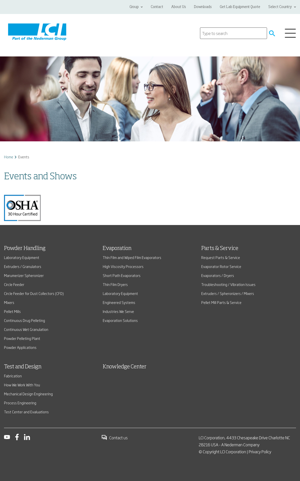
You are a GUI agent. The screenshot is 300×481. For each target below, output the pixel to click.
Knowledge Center (124, 367)
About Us (178, 7)
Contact (157, 7)
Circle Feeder (14, 284)
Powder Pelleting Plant (22, 338)
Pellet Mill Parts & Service (221, 302)
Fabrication (13, 375)
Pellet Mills (12, 311)
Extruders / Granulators (22, 266)
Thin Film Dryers (115, 284)
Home (8, 156)
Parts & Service (219, 248)
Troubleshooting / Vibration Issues (228, 284)
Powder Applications (20, 347)
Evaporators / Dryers (217, 275)
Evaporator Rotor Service (221, 266)
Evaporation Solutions (120, 320)
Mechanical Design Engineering (28, 393)
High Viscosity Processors (123, 266)
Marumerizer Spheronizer (24, 275)
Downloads (203, 7)
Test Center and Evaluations (26, 411)
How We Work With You (22, 384)
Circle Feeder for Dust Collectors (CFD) (34, 293)
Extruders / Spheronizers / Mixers (227, 293)
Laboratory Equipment (21, 257)
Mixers (9, 302)
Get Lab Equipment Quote (240, 7)
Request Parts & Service (220, 257)
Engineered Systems (119, 302)
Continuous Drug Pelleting (24, 320)
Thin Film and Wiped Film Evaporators (132, 257)
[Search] (233, 33)
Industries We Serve (118, 311)
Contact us (114, 438)
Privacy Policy (260, 452)
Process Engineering (20, 402)
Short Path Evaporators (121, 275)
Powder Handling (25, 248)
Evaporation (117, 248)
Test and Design (23, 367)
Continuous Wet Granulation (26, 329)
